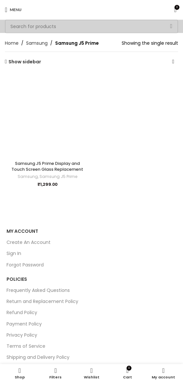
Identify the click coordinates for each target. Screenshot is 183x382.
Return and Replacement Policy (42, 301)
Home (12, 43)
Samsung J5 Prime (58, 176)
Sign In (14, 253)
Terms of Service (26, 346)
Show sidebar (24, 62)
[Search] (91, 26)
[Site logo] (91, 9)
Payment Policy (24, 324)
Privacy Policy (22, 335)
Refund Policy (22, 312)
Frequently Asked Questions (38, 290)
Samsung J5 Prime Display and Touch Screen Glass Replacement (47, 166)
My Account (22, 231)
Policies (17, 279)
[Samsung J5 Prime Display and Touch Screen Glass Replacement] (47, 115)
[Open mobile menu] (13, 9)
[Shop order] (173, 62)
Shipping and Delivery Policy (38, 357)
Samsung (37, 43)
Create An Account (29, 242)
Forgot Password (25, 265)
